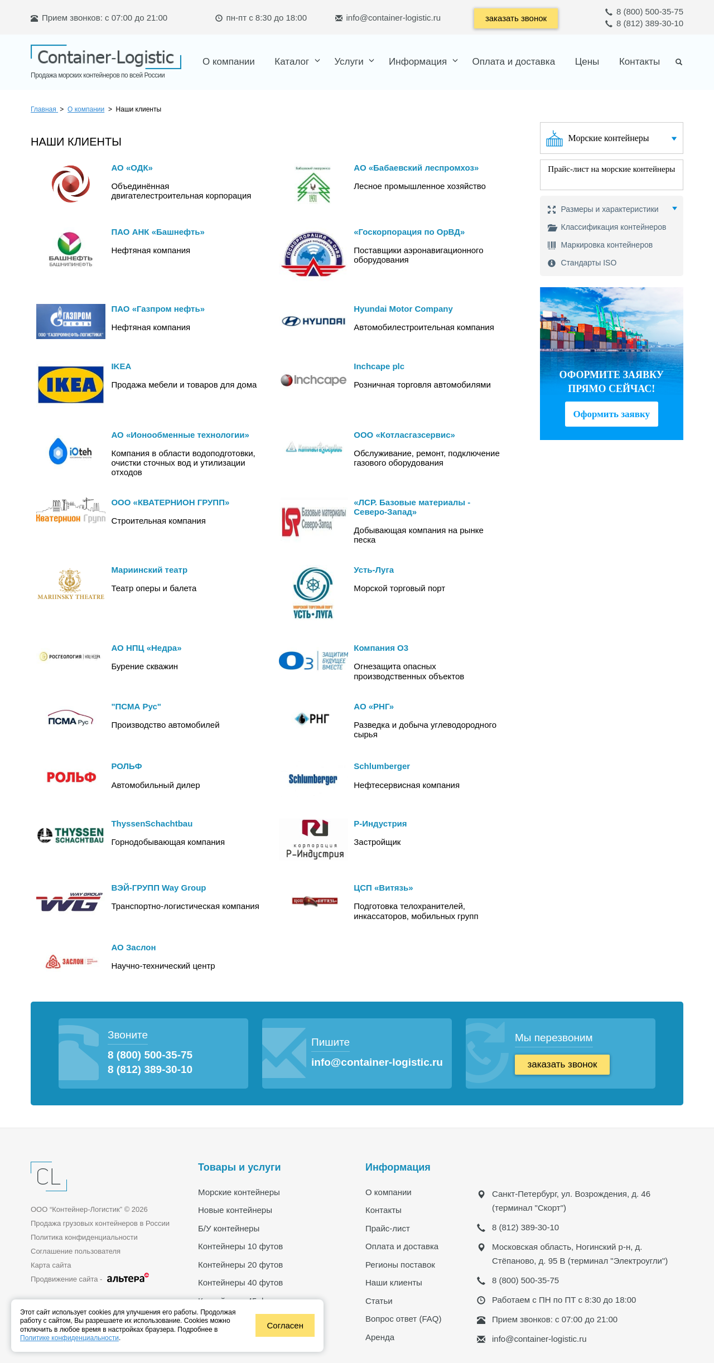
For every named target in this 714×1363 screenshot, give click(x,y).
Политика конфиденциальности (84, 1236)
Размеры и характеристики (603, 209)
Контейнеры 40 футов (240, 1282)
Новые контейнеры (235, 1209)
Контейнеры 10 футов (240, 1245)
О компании (228, 61)
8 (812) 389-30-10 (644, 23)
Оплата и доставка (513, 61)
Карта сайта (51, 1264)
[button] (351, 61)
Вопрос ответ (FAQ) (403, 1318)
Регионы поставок (400, 1264)
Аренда (379, 1336)
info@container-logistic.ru (393, 17)
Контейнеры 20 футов (240, 1264)
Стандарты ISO (582, 262)
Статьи (379, 1300)
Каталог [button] (293, 61)
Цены (587, 61)
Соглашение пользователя (75, 1250)
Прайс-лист (387, 1227)
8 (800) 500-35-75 (644, 11)
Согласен (285, 1325)
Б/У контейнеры (228, 1227)
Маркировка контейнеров (600, 244)
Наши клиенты (393, 1282)
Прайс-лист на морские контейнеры (611, 169)
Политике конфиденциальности (69, 1338)
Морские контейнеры (608, 137)
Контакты (639, 61)
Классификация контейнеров (607, 226)
